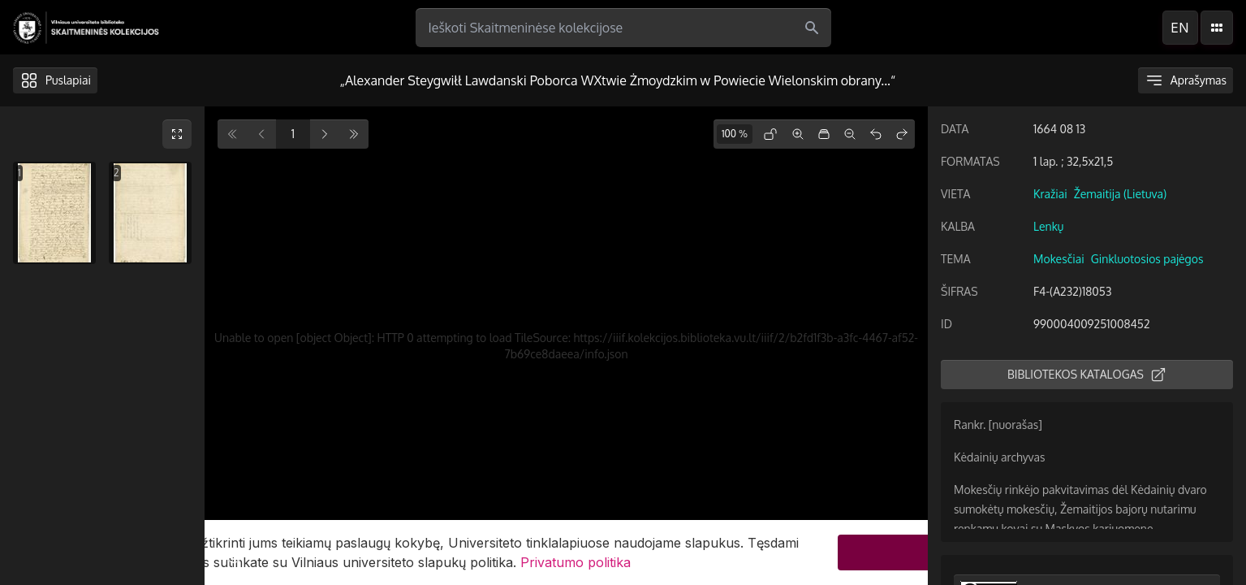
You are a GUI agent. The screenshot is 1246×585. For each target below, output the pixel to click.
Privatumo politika (575, 562)
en (1180, 28)
